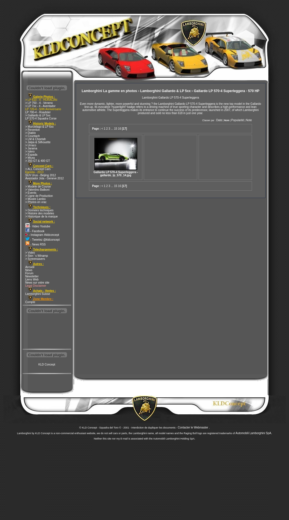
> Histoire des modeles (39, 213)
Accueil (29, 267)
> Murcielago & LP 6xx (39, 126)
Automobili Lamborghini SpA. (254, 433)
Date (219, 120)
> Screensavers (35, 258)
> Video (30, 252)
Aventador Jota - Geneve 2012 (44, 178)
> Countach (32, 136)
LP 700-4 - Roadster (38, 112)
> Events (30, 192)
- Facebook (35, 231)
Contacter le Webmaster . (194, 427)
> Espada (31, 154)
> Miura (30, 157)
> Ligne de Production (39, 195)
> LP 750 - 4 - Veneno (39, 103)
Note (249, 120)
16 (119, 128)
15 (115, 128)
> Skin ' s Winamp (36, 255)
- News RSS (35, 244)
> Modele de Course (38, 186)
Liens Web (32, 279)
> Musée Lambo (35, 199)
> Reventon (32, 129)
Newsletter (32, 276)
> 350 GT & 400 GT (37, 160)
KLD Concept (46, 364)
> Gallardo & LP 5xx (38, 115)
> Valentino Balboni (37, 189)
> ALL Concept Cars (38, 169)
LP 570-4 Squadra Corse (41, 118)
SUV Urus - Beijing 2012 (40, 175)
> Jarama (31, 148)
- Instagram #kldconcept (42, 234)
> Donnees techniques (39, 210)
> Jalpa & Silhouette (38, 142)
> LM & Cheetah (35, 139)
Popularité (237, 120)
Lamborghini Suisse (37, 293)
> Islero (30, 151)
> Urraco (30, 145)
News (28, 270)
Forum (29, 273)
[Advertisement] (47, 331)
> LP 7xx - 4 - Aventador (40, 106)
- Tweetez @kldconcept (42, 239)
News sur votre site (37, 282)
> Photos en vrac (36, 202)
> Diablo (30, 132)
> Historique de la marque (41, 216)
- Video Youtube (37, 226)
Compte (30, 302)
